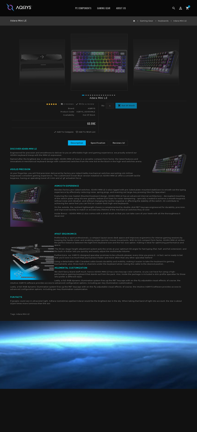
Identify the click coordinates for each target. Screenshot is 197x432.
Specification (98, 143)
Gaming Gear (103, 8)
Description (77, 143)
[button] (83, 95)
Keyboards (163, 21)
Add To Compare (64, 132)
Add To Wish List (86, 132)
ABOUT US (121, 8)
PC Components (83, 8)
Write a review (84, 104)
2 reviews (67, 104)
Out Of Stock (128, 106)
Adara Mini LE (180, 21)
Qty (103, 106)
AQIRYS (91, 108)
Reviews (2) (119, 143)
